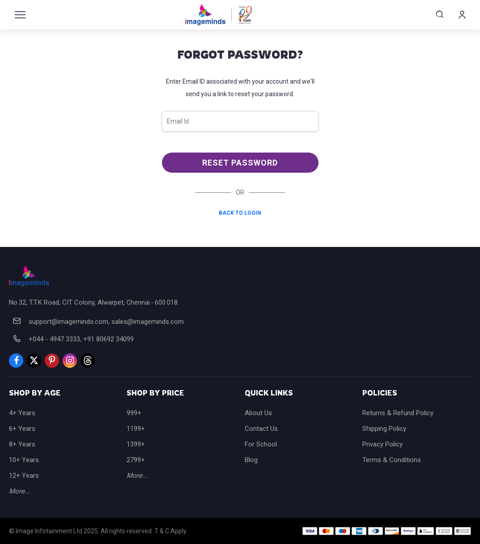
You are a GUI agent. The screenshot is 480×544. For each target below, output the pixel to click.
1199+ (136, 429)
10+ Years (24, 460)
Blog (251, 460)
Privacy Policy (382, 444)
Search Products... (440, 14)
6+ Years (22, 429)
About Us (258, 413)
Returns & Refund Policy (397, 413)
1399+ (136, 444)
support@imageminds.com (68, 322)
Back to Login (240, 213)
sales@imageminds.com (147, 322)
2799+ (136, 460)
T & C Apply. (170, 531)
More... (19, 491)
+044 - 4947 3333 (54, 339)
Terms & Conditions (391, 460)
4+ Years (22, 413)
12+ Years (24, 476)
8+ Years (22, 444)
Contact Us (261, 429)
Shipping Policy (384, 429)
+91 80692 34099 (108, 339)
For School (261, 444)
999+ (134, 413)
